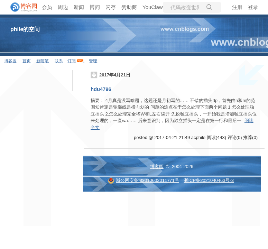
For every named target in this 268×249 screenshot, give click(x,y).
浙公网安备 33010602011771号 (143, 180)
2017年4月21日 (114, 74)
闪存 (110, 7)
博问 (95, 7)
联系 (59, 60)
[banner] (21, 7)
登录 (253, 7)
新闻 (79, 7)
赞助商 (129, 7)
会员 (47, 7)
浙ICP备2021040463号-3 (209, 180)
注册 (237, 7)
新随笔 (42, 60)
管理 (93, 60)
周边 (63, 7)
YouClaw (152, 7)
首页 (26, 60)
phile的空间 (25, 29)
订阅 (71, 60)
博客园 (10, 60)
